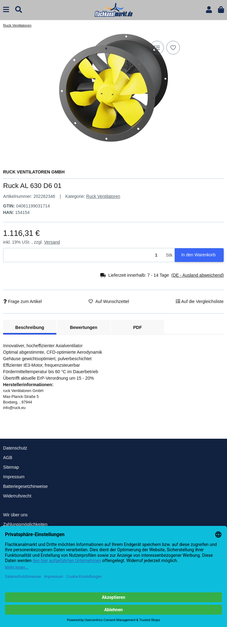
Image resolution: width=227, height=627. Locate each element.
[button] (209, 10)
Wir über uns (15, 514)
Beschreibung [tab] (29, 327)
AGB (7, 457)
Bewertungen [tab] (84, 327)
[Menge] (83, 255)
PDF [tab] (137, 327)
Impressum (13, 476)
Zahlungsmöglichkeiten (25, 524)
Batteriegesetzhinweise (25, 486)
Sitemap (11, 467)
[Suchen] (18, 10)
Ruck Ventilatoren (103, 196)
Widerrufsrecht (17, 495)
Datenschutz (15, 448)
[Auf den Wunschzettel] (173, 47)
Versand (52, 242)
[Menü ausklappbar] (6, 10)
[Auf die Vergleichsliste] (157, 47)
